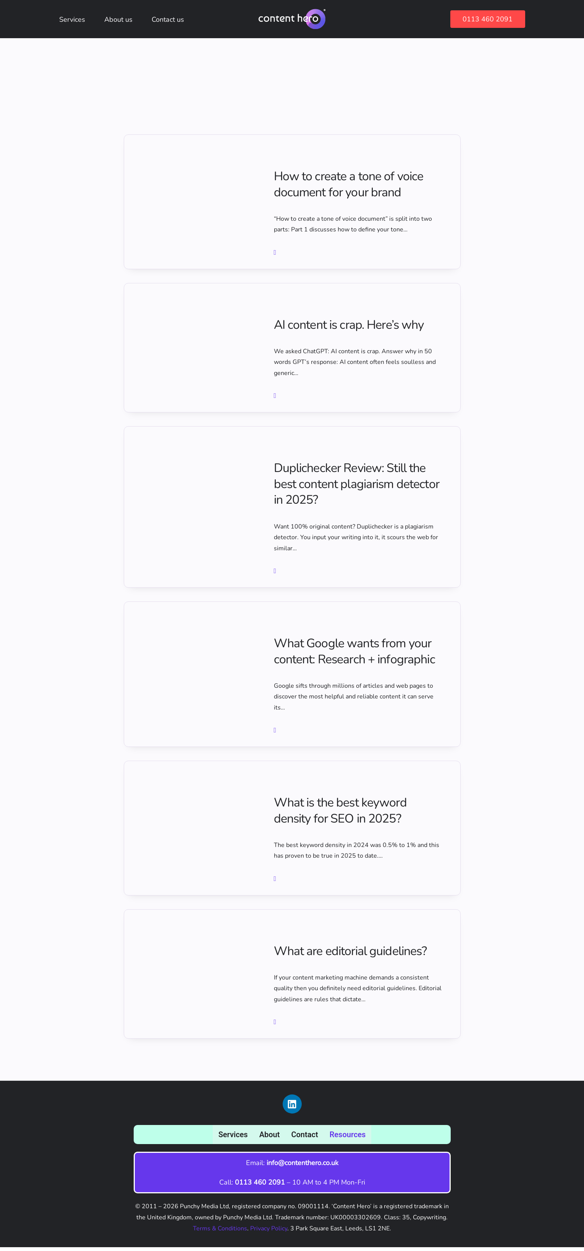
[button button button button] (276, 734)
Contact (304, 1138)
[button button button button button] (276, 883)
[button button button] (276, 574)
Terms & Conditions (220, 1232)
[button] (276, 254)
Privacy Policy (268, 1232)
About (269, 1138)
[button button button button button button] (276, 1027)
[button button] (276, 398)
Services (233, 1138)
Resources (348, 1138)
